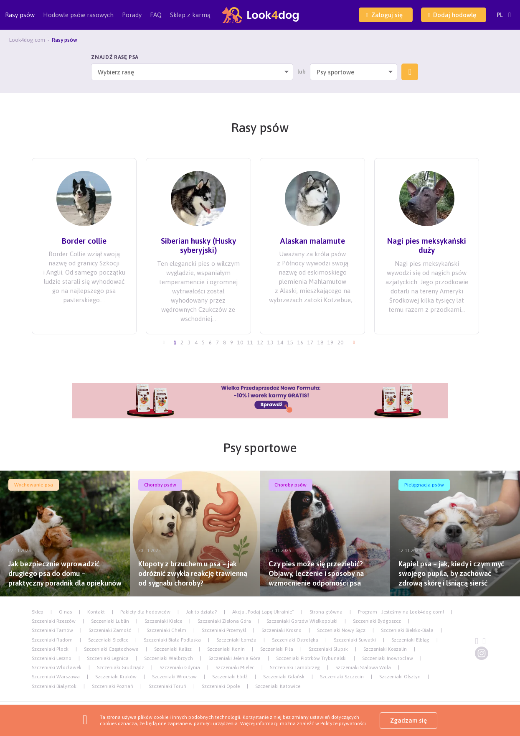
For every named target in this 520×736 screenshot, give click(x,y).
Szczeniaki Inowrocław (387, 658)
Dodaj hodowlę (452, 14)
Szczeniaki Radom (52, 640)
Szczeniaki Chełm (166, 630)
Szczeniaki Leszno (51, 658)
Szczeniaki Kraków (116, 677)
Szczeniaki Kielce (163, 621)
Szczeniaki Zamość (110, 630)
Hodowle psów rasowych (78, 20)
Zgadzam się (408, 720)
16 (300, 342)
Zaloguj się (384, 14)
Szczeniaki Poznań (112, 686)
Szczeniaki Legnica (108, 658)
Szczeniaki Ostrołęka (295, 640)
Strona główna (325, 612)
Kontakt (96, 612)
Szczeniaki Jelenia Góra (234, 658)
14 (280, 342)
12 (260, 342)
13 (270, 342)
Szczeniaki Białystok (54, 686)
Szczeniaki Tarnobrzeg (295, 667)
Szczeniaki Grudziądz (120, 667)
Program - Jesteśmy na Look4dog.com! (401, 612)
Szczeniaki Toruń (167, 686)
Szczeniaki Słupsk (328, 649)
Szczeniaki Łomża (236, 640)
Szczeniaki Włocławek (56, 667)
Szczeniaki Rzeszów (54, 621)
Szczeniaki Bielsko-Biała (407, 630)
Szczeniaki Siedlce (108, 640)
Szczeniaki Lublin (110, 621)
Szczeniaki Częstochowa (111, 649)
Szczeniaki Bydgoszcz (377, 621)
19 (330, 342)
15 (290, 342)
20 (340, 342)
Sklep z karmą (190, 14)
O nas (65, 612)
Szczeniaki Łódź (230, 677)
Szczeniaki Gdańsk (283, 677)
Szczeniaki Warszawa (56, 677)
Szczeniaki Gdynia (180, 667)
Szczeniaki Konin (226, 649)
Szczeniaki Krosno (281, 630)
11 (250, 342)
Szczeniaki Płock (50, 649)
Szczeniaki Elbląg (410, 640)
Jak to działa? (201, 612)
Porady (132, 14)
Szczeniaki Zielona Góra (224, 621)
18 (320, 342)
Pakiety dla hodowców (145, 612)
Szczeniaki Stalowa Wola (363, 667)
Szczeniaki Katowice (277, 686)
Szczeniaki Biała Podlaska (172, 640)
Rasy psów (20, 20)
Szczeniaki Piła (276, 649)
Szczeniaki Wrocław (174, 677)
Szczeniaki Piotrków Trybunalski (311, 658)
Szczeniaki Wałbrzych (168, 658)
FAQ (156, 14)
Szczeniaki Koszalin (385, 649)
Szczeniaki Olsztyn (400, 677)
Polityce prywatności (343, 723)
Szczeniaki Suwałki (355, 640)
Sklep (37, 612)
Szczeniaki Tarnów (52, 630)
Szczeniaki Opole (221, 686)
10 (240, 342)
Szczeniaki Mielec (235, 667)
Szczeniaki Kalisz (173, 649)
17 (310, 342)
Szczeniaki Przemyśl (224, 630)
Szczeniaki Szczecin (342, 677)
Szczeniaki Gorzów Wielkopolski (301, 621)
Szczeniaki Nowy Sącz (341, 630)
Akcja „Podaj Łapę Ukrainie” (263, 612)
